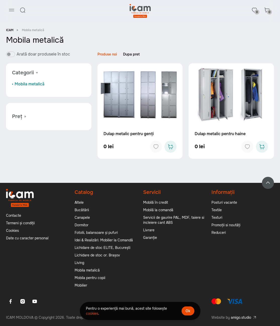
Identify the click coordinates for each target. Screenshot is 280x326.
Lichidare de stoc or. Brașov (97, 255)
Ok (188, 311)
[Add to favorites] (156, 147)
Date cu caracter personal (27, 238)
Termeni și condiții (20, 223)
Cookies (12, 230)
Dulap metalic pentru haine (220, 133)
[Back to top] (268, 183)
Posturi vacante (224, 202)
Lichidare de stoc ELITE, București (102, 247)
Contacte (13, 215)
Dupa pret (131, 54)
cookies (92, 313)
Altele (79, 202)
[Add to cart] (170, 147)
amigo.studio (241, 317)
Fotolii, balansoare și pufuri (96, 232)
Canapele (82, 217)
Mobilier (81, 285)
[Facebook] (10, 301)
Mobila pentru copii (90, 278)
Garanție (150, 237)
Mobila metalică (29, 84)
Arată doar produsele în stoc (43, 54)
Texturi (216, 217)
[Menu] (12, 10)
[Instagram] (22, 301)
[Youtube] (34, 301)
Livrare (148, 230)
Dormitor (81, 225)
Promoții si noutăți (225, 225)
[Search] (23, 10)
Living (79, 262)
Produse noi (107, 54)
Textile (216, 210)
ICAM (9, 30)
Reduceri (218, 232)
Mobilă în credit (155, 202)
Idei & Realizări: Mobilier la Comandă (104, 240)
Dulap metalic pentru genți (128, 133)
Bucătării (82, 210)
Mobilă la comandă (158, 210)
